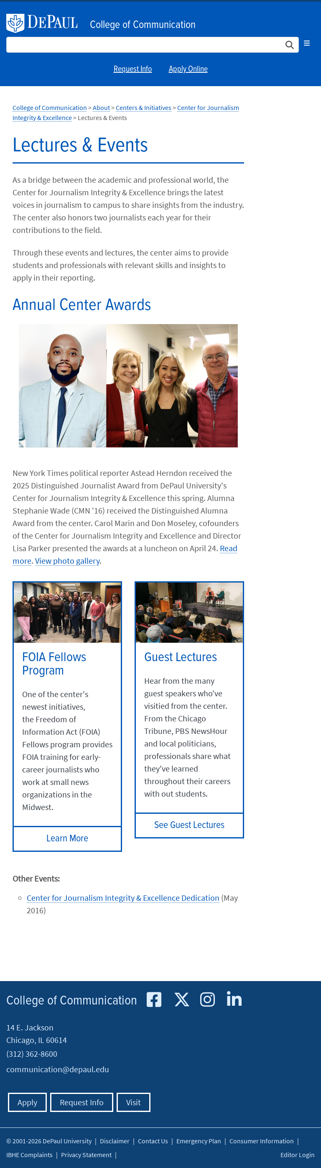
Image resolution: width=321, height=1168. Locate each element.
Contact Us (153, 1141)
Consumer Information (261, 1141)
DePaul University (46, 23)
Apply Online (188, 69)
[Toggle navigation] (307, 43)
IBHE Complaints (29, 1154)
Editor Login (297, 1154)
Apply (27, 1102)
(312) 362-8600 (31, 1053)
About (101, 107)
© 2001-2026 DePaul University (49, 1141)
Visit (133, 1102)
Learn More (67, 838)
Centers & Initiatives (143, 107)
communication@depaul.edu (57, 1069)
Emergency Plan (198, 1141)
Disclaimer (115, 1141)
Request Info (133, 69)
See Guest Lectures (189, 825)
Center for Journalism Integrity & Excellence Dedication (123, 897)
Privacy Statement (86, 1154)
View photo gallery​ (67, 560)
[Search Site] (152, 45)
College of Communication (143, 25)
